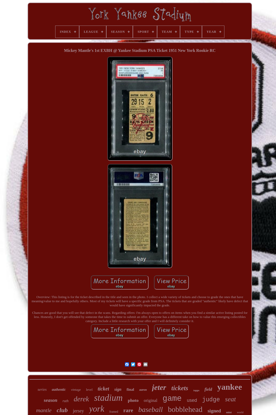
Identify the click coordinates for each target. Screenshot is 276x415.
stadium (108, 398)
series (42, 389)
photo (133, 400)
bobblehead (185, 409)
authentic (59, 390)
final (130, 389)
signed (214, 410)
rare (128, 410)
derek (81, 399)
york (96, 408)
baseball (150, 409)
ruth (65, 401)
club (62, 410)
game (172, 398)
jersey (78, 410)
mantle (44, 410)
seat (230, 399)
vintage (76, 390)
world (240, 412)
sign (117, 389)
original (150, 400)
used (192, 400)
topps (196, 390)
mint (229, 412)
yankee (229, 387)
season (51, 400)
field (208, 389)
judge (211, 399)
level (89, 390)
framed (113, 411)
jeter (159, 387)
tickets (179, 388)
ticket (103, 389)
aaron (143, 390)
